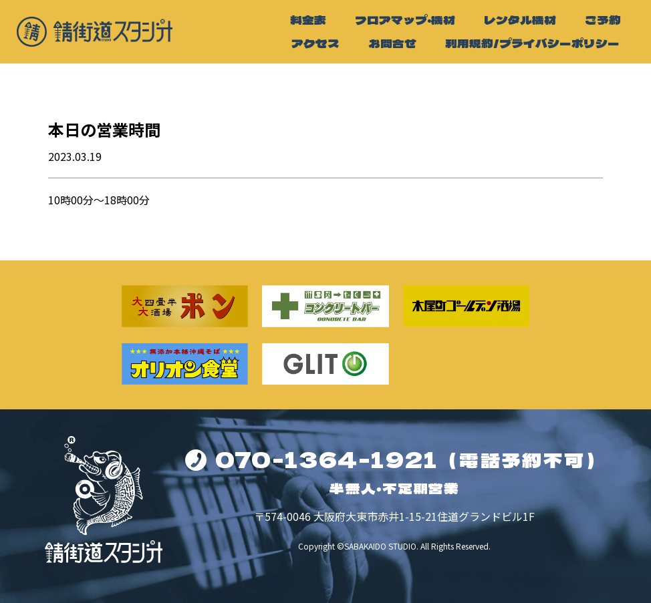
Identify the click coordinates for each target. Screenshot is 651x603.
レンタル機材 (520, 19)
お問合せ (392, 43)
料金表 (308, 19)
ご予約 (603, 19)
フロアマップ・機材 (405, 19)
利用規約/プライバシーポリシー (532, 43)
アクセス (315, 43)
